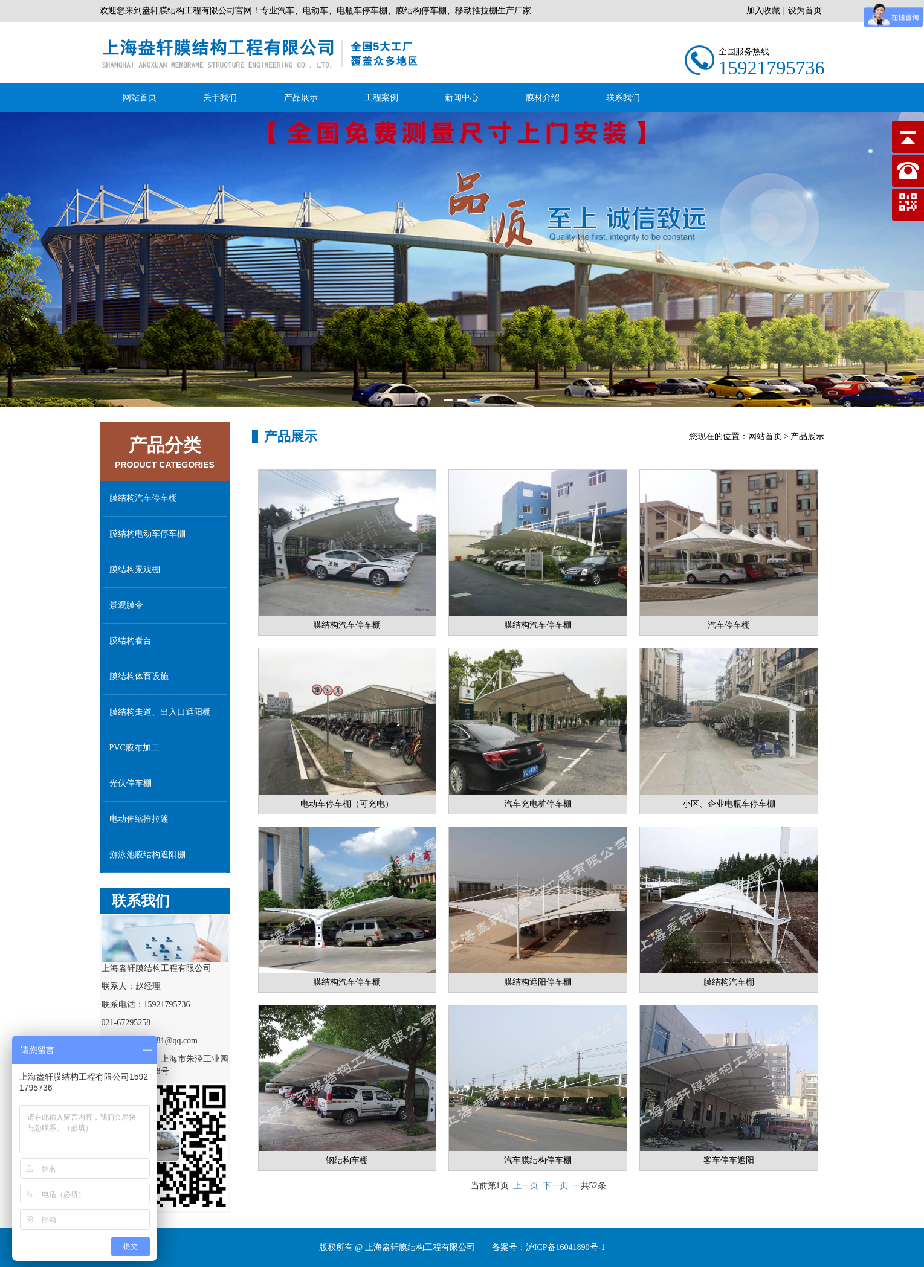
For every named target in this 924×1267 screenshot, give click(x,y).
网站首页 (140, 97)
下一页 (555, 1185)
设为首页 (805, 10)
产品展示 (301, 97)
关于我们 (220, 97)
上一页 (525, 1185)
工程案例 (381, 97)
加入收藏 (763, 10)
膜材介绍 (543, 97)
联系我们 (623, 97)
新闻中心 (462, 97)
